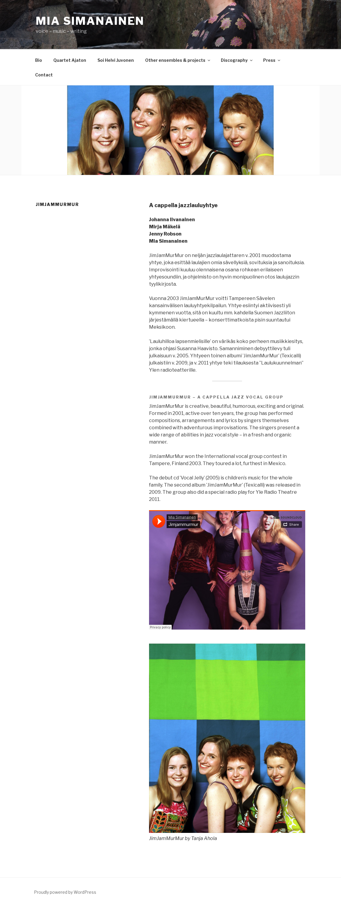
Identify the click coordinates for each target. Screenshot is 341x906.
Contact (44, 74)
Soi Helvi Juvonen (115, 60)
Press (272, 60)
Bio (38, 60)
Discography (237, 60)
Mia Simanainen (90, 20)
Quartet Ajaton (69, 60)
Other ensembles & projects (178, 60)
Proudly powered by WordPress (65, 892)
